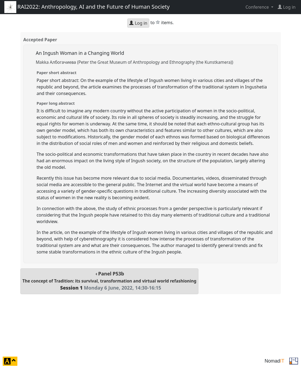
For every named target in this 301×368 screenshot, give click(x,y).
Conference (257, 7)
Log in (138, 23)
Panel (110, 280)
